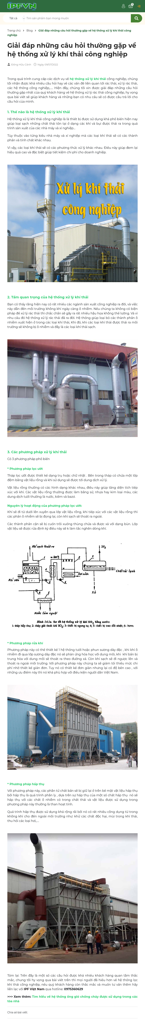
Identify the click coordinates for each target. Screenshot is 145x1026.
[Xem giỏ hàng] (130, 6)
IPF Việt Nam (34, 989)
